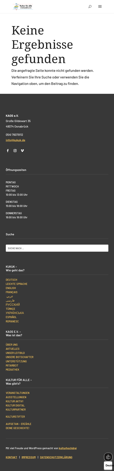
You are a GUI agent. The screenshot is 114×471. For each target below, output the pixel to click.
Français (12, 292)
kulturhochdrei (68, 448)
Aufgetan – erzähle (18, 424)
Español (11, 317)
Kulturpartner (16, 409)
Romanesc (12, 321)
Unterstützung (16, 361)
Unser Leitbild (15, 353)
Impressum (29, 457)
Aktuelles (12, 348)
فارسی (10, 300)
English (11, 288)
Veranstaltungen (17, 393)
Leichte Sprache (16, 284)
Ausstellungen (16, 397)
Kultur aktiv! (14, 401)
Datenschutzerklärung (56, 457)
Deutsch (11, 279)
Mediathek (12, 369)
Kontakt (11, 457)
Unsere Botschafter (19, 357)
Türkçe (10, 308)
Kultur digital (15, 405)
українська (15, 313)
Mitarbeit (12, 365)
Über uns (12, 344)
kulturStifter (15, 416)
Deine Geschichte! (17, 428)
